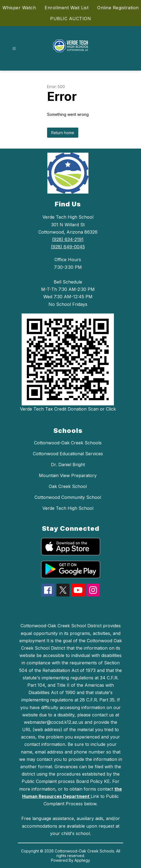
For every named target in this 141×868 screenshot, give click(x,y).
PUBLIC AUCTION (70, 18)
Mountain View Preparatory (68, 475)
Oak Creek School (68, 486)
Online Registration (118, 7)
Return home (62, 132)
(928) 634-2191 (68, 239)
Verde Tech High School (67, 508)
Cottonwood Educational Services (68, 453)
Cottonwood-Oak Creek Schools (68, 442)
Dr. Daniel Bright (68, 464)
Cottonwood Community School (67, 497)
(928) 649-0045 (68, 246)
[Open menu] (14, 49)
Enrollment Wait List (66, 7)
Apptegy (82, 860)
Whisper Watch (19, 7)
